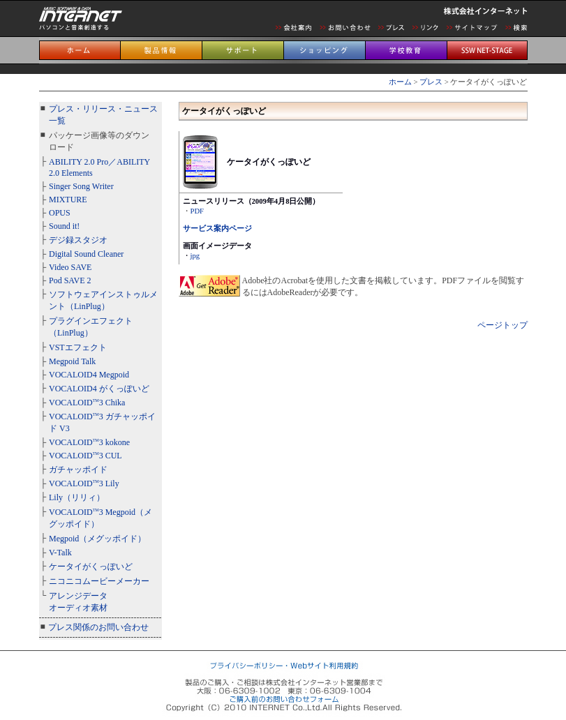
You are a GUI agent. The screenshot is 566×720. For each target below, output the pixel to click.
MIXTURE (68, 199)
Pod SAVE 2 (70, 280)
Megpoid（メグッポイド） (97, 538)
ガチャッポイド (78, 469)
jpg (195, 256)
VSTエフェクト (78, 347)
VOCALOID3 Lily (84, 483)
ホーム (400, 82)
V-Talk (60, 552)
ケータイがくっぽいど (91, 566)
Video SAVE (70, 267)
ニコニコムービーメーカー (99, 581)
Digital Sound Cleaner (86, 254)
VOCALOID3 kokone (89, 442)
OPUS (59, 213)
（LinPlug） (88, 306)
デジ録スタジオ (78, 240)
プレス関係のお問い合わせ (98, 627)
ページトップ (502, 325)
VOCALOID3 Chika (87, 402)
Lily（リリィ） (77, 497)
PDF (197, 211)
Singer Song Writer (81, 186)
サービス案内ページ (217, 228)
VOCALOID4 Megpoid (89, 375)
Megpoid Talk (72, 361)
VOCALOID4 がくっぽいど (99, 388)
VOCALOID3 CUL (85, 455)
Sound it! (64, 226)
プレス (430, 82)
